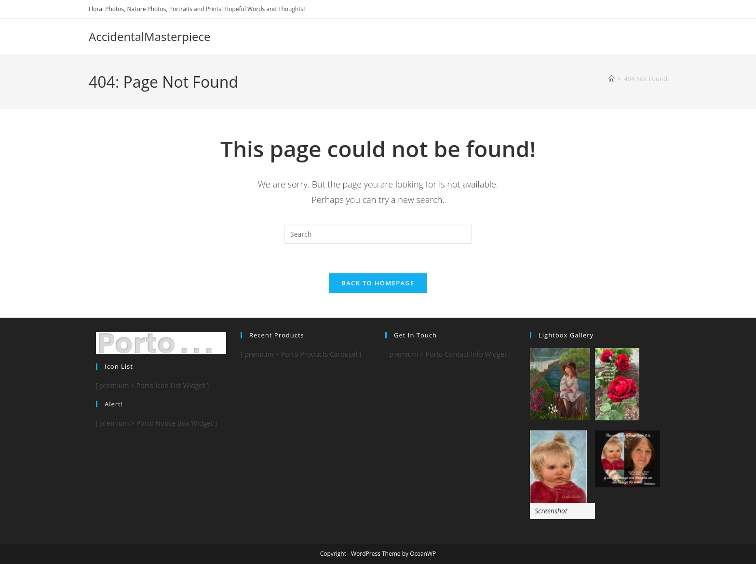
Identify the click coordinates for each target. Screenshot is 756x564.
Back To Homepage (377, 283)
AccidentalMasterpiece (149, 36)
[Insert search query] (378, 234)
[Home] (611, 78)
